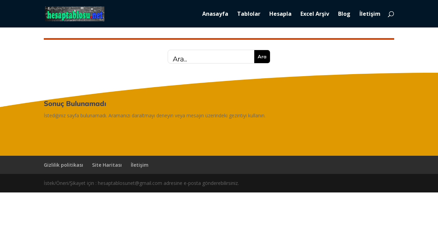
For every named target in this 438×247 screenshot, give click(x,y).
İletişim (370, 14)
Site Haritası (107, 165)
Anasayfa (215, 14)
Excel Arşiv (314, 14)
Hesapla (280, 14)
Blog (344, 14)
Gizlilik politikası (63, 165)
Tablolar (248, 14)
